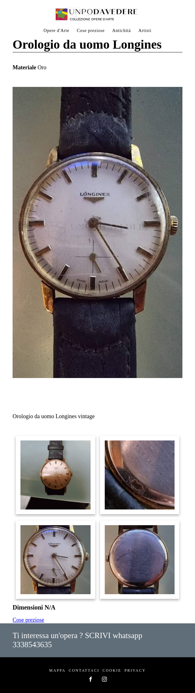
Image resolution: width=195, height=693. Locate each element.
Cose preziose (91, 30)
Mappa (57, 670)
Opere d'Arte (57, 30)
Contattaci (84, 670)
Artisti (144, 30)
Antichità (121, 30)
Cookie (112, 670)
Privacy (135, 670)
